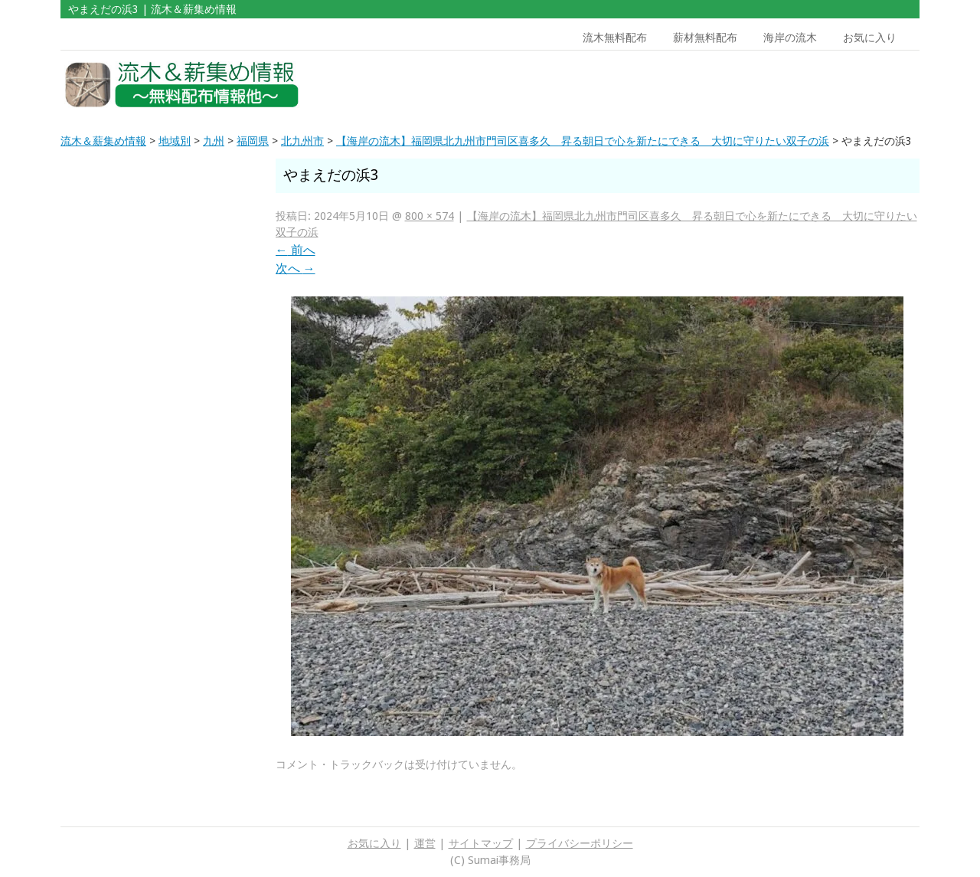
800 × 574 (429, 216)
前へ (295, 250)
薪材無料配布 (705, 37)
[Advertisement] (810, 85)
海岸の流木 (790, 37)
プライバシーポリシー (579, 843)
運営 (425, 843)
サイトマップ (481, 843)
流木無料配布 (615, 37)
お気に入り (870, 37)
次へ (295, 268)
